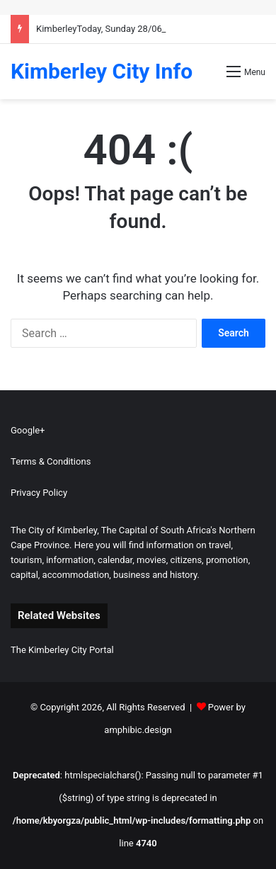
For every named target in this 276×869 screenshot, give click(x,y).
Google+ (28, 430)
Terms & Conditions (51, 461)
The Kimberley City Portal (62, 649)
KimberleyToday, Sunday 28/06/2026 (111, 28)
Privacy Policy (39, 492)
